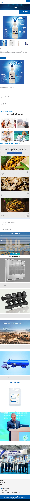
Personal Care (5, 11)
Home (1, 11)
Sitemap (13, 498)
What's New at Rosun (15, 382)
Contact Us (2, 486)
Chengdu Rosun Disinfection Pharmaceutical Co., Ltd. (13, 497)
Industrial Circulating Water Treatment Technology (8, 411)
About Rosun (3, 484)
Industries (2, 482)
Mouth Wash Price (24, 11)
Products (3, 11)
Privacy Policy (16, 498)
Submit (15, 253)
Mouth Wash (9, 11)
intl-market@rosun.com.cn (4, 489)
